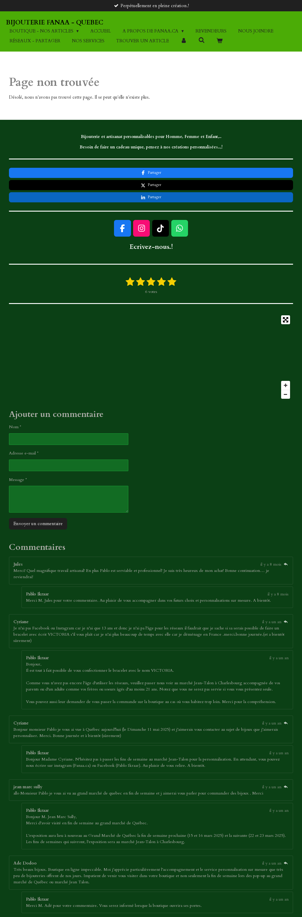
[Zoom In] (285, 360)
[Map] (151, 332)
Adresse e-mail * (23, 429)
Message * (18, 455)
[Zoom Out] (285, 369)
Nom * (15, 402)
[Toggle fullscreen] (285, 295)
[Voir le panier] (219, 41)
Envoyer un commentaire (38, 499)
